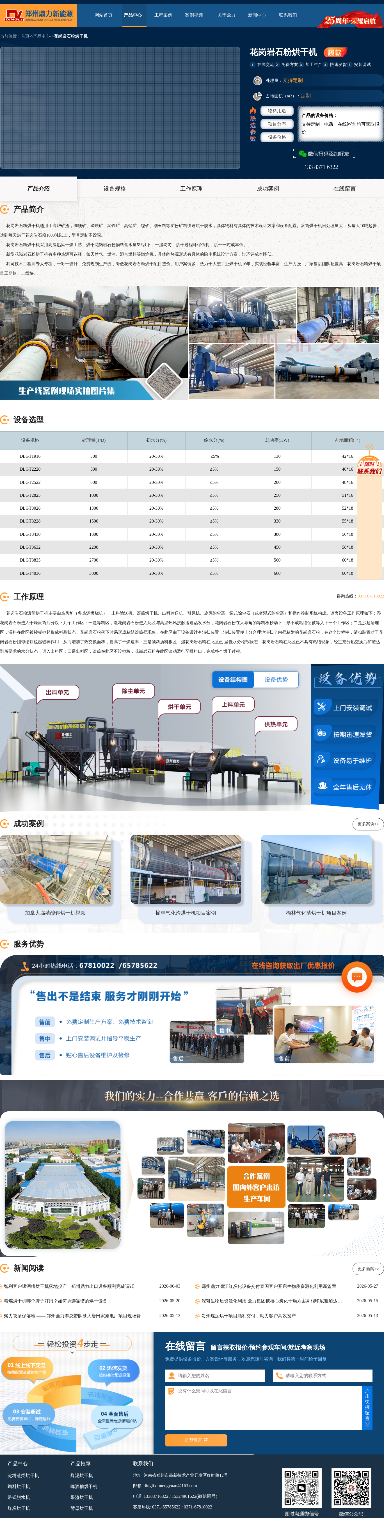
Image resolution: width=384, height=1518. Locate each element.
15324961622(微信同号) (194, 1496)
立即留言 (193, 1440)
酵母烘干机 (81, 1508)
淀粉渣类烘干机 (23, 1475)
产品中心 (134, 15)
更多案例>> (368, 824)
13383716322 (156, 1496)
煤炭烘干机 (19, 1508)
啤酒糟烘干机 (83, 1486)
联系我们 (288, 15)
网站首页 (104, 15)
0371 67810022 (371, 596)
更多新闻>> (368, 1269)
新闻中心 (257, 15)
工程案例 (165, 15)
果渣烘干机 (81, 1497)
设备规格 (115, 189)
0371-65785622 (166, 1507)
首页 (25, 36)
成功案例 (268, 189)
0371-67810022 (198, 1507)
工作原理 (191, 189)
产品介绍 (38, 189)
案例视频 (195, 15)
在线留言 (344, 189)
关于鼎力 (227, 15)
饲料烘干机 (19, 1486)
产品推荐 (80, 1463)
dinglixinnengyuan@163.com (170, 1485)
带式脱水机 (19, 1497)
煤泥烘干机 (81, 1475)
